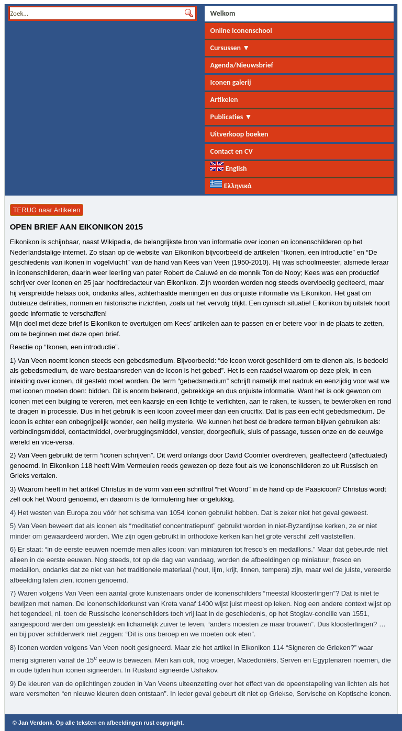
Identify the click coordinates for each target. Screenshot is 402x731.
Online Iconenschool (241, 30)
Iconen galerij (230, 82)
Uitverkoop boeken (239, 134)
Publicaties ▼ (231, 116)
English (228, 167)
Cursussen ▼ (230, 47)
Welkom (222, 13)
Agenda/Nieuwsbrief (241, 65)
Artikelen (224, 99)
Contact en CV (231, 151)
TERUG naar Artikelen (47, 210)
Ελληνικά (230, 185)
